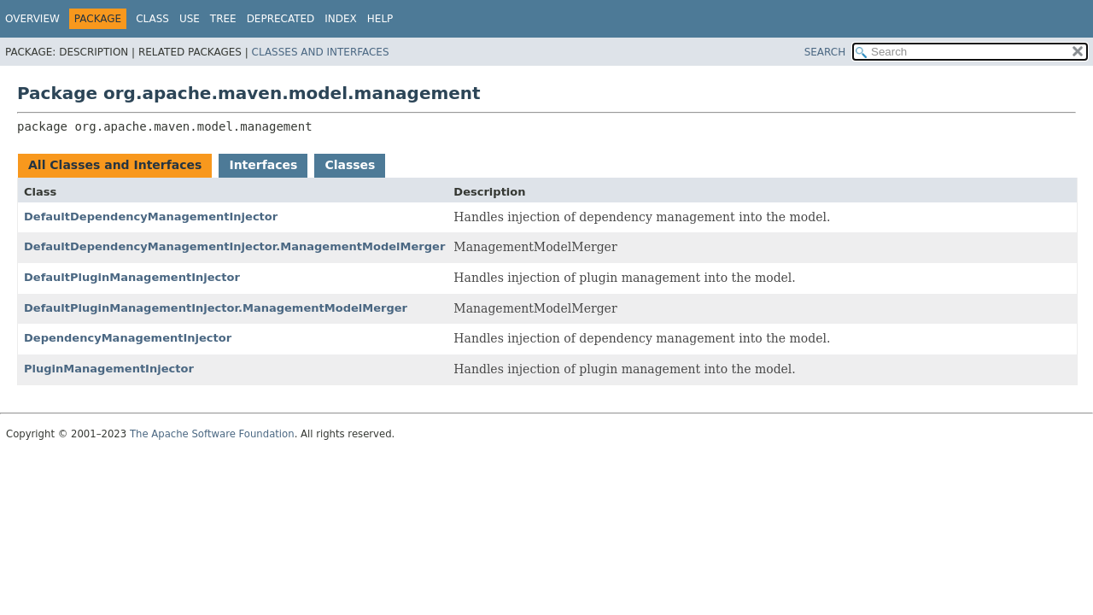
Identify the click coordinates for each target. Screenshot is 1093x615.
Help (380, 19)
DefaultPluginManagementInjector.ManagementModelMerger (215, 308)
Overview (32, 19)
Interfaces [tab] (263, 165)
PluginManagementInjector (109, 368)
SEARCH (825, 52)
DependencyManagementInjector (127, 337)
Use (189, 19)
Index (340, 19)
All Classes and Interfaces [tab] (115, 165)
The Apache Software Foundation (212, 434)
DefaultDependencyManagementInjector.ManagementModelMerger (234, 246)
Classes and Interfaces (320, 52)
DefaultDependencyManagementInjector (151, 216)
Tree (223, 19)
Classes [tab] (349, 165)
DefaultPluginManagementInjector (132, 277)
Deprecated (281, 19)
